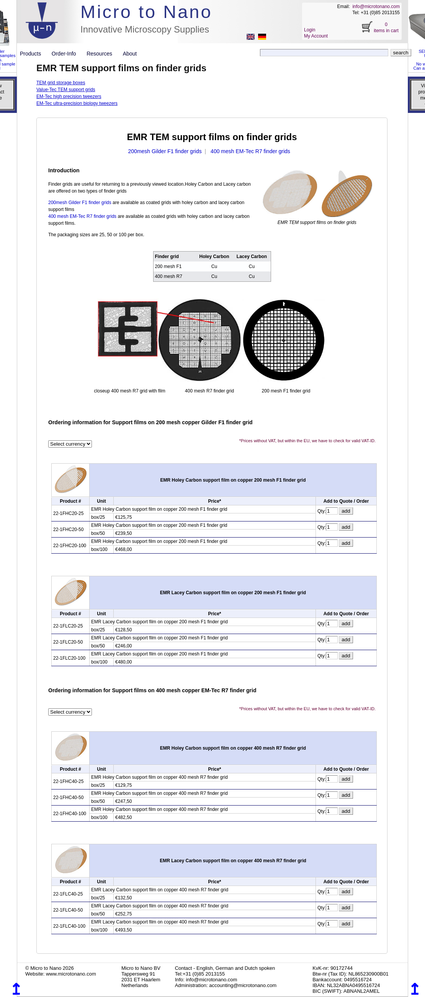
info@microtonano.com (376, 6)
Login (309, 30)
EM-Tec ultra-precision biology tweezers (77, 103)
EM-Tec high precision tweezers (68, 96)
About (130, 54)
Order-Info (67, 54)
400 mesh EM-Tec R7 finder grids (250, 151)
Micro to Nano (146, 12)
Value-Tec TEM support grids (65, 89)
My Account (316, 36)
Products (33, 54)
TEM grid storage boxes (60, 82)
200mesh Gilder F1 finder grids (164, 151)
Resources (102, 54)
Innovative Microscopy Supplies (144, 29)
